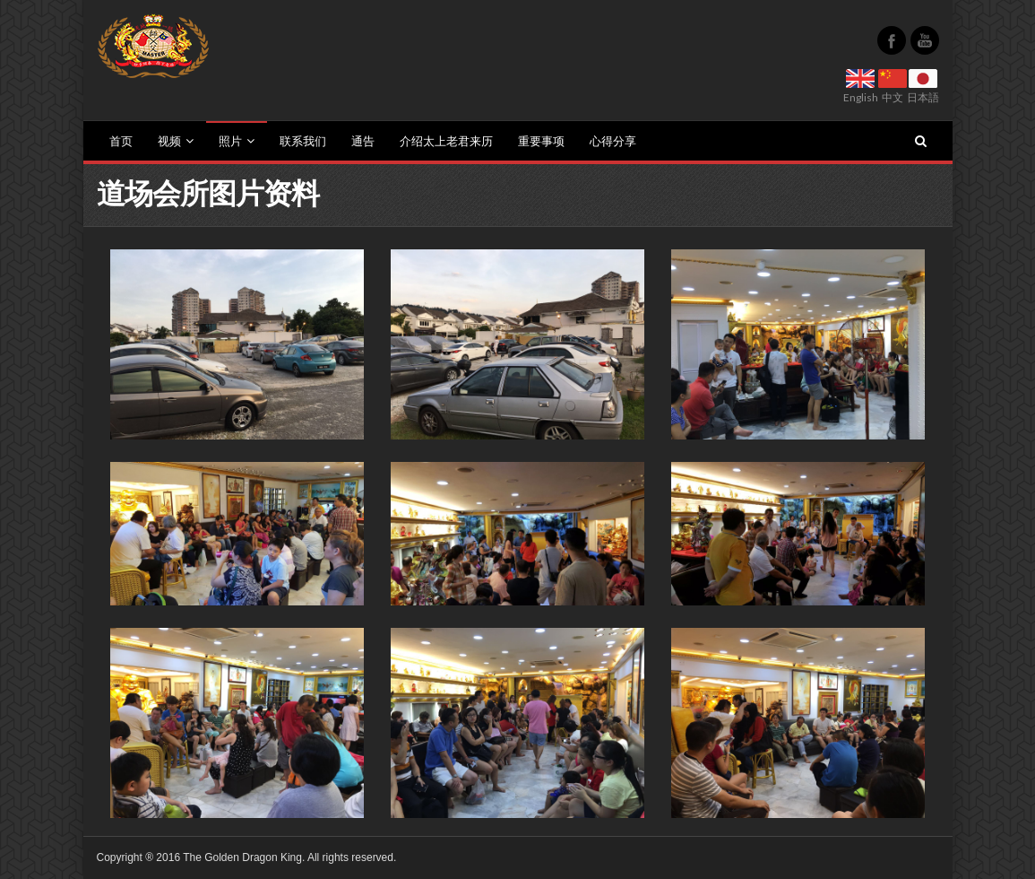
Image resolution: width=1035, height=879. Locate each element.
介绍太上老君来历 (446, 141)
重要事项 (541, 141)
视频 (176, 141)
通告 (363, 141)
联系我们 (303, 141)
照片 (236, 141)
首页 (121, 141)
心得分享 (613, 141)
